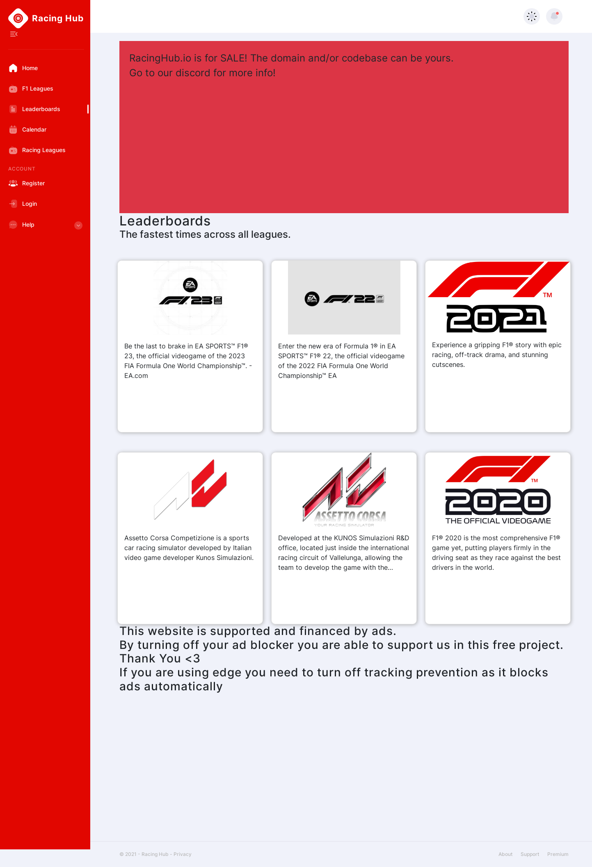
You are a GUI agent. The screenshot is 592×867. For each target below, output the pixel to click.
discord (193, 73)
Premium (558, 854)
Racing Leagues (37, 150)
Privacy (183, 854)
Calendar (27, 129)
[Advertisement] (344, 141)
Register (26, 183)
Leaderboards (34, 109)
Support (530, 854)
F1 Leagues (30, 88)
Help (46, 227)
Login (22, 204)
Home (23, 68)
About (505, 854)
